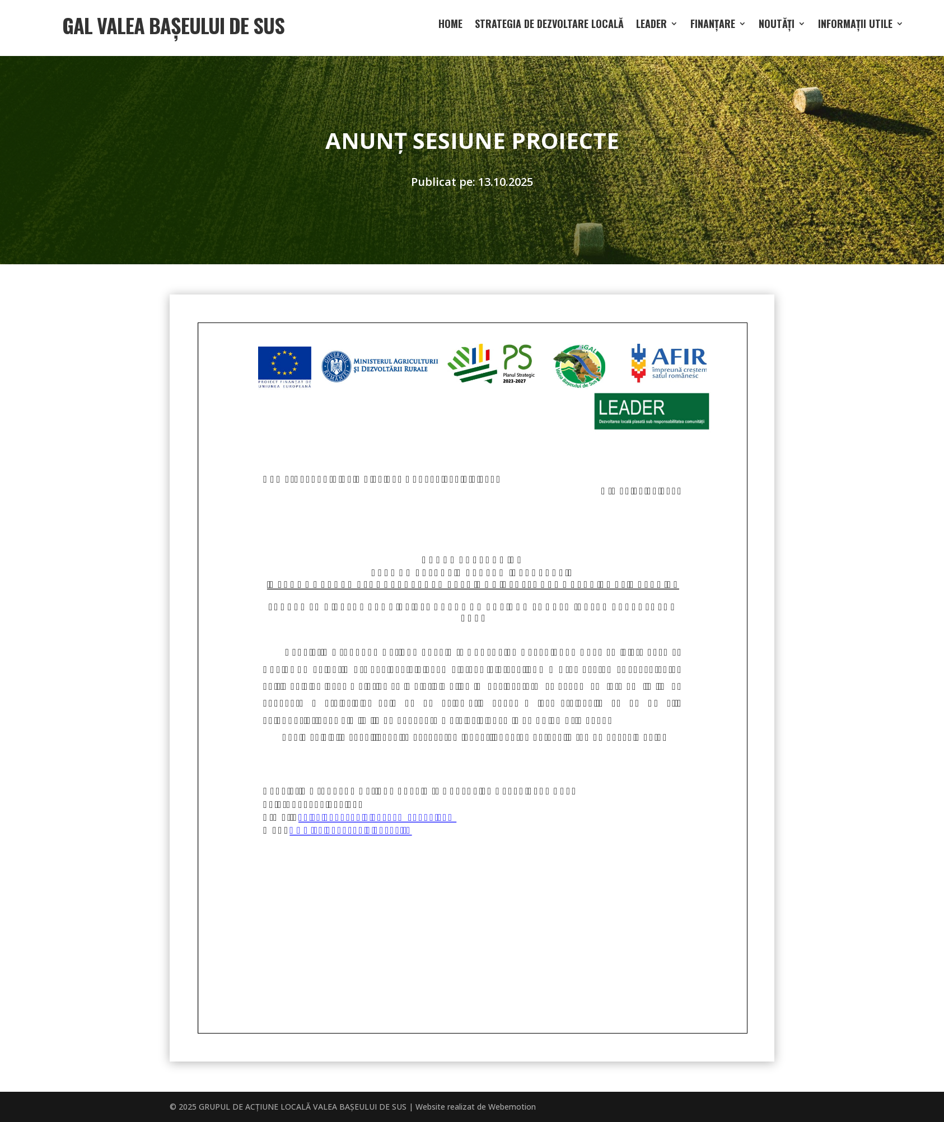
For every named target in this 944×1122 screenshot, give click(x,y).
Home (450, 25)
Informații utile (855, 25)
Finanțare (712, 25)
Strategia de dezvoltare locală (549, 25)
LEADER (651, 25)
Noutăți (777, 25)
